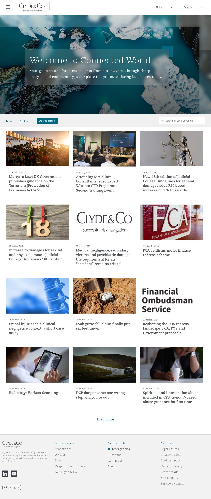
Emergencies (121, 449)
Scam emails (169, 472)
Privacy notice (170, 454)
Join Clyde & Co (66, 472)
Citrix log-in (11, 487)
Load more (105, 419)
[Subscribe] (47, 121)
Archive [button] (24, 121)
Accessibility (170, 477)
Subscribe (114, 455)
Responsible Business (70, 466)
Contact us (115, 460)
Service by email (172, 483)
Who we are (63, 449)
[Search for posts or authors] (184, 120)
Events (112, 466)
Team (9, 121)
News (59, 460)
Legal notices (170, 449)
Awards (60, 454)
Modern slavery (171, 466)
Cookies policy (171, 460)
